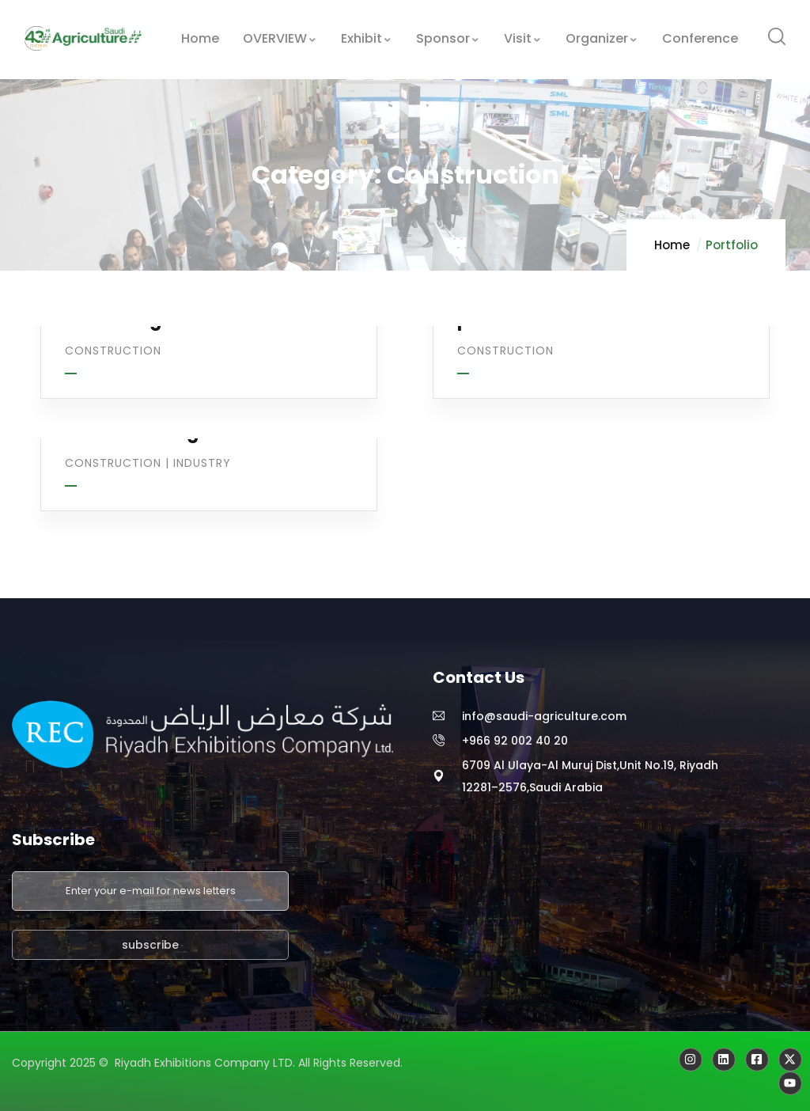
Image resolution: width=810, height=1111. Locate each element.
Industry (202, 463)
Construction (113, 350)
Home (672, 245)
